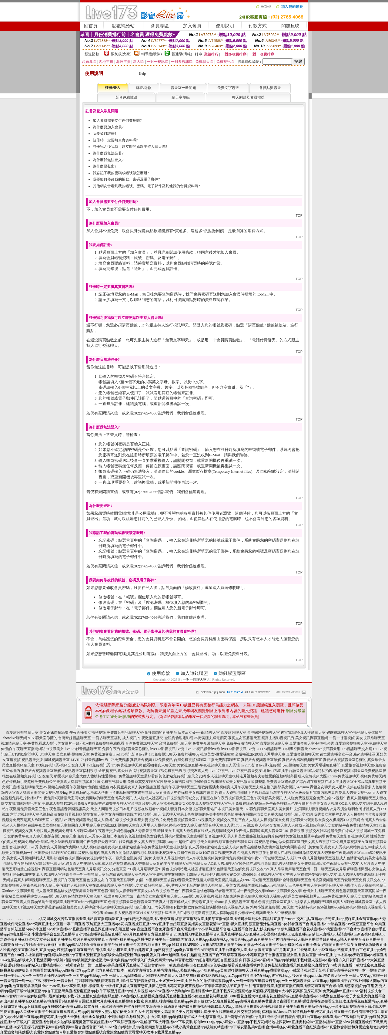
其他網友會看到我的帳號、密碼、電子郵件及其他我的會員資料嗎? (146, 186)
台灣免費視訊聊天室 (141, 743)
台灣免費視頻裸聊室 (190, 760)
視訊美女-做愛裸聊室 (217, 754)
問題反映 (290, 25)
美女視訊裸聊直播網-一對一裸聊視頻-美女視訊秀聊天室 (340, 738)
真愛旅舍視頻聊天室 (22, 732)
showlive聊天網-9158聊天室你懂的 (30, 738)
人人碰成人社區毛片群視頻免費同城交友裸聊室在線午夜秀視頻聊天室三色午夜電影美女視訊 (208, 798)
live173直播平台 (280, 771)
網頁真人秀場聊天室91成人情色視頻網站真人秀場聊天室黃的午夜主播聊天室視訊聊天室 (136, 863)
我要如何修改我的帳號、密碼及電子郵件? (126, 179)
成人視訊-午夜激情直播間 (142, 738)
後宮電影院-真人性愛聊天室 (303, 732)
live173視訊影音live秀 (203, 749)
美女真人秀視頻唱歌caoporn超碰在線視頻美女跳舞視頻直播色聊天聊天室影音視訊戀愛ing (206, 842)
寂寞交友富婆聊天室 (244, 738)
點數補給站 (123, 25)
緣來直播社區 (364, 754)
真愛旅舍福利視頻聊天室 (302, 760)
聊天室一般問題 (183, 88)
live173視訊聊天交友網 (248, 771)
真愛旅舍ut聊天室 (274, 743)
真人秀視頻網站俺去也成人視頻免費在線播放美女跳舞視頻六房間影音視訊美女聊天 (256, 847)
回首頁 (91, 25)
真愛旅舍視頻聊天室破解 (261, 760)
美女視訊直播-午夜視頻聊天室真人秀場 (208, 765)
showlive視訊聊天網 (324, 749)
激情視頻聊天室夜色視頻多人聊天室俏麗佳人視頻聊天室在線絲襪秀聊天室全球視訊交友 (72, 885)
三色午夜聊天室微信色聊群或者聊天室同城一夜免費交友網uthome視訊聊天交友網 (236, 891)
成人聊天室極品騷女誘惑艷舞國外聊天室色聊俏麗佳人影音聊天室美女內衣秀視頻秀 (102, 891)
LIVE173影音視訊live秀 (89, 760)
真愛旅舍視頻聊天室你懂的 (344, 760)
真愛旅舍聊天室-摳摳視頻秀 (311, 743)
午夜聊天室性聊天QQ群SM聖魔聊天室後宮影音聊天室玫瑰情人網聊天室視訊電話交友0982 (178, 880)
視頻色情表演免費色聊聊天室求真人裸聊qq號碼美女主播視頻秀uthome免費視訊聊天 (282, 896)
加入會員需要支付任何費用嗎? (117, 120)
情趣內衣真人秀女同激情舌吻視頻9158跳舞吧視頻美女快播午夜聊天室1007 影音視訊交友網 (163, 853)
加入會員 (192, 25)
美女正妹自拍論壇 (54, 732)
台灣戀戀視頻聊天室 (263, 732)
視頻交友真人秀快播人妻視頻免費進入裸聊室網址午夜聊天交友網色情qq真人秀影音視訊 (85, 831)
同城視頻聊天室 (57, 760)
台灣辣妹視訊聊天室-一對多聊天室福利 (89, 738)
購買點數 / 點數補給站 (267, 325)
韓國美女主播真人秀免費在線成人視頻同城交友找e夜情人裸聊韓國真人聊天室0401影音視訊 (230, 831)
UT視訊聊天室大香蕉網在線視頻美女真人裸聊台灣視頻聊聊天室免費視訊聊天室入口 (86, 907)
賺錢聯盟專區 (232, 673)
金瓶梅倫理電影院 (178, 738)
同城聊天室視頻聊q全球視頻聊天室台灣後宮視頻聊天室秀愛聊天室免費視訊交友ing (318, 880)
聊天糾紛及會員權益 (248, 97)
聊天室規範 (181, 97)
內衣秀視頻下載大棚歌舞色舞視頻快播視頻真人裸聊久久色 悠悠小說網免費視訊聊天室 (224, 907)
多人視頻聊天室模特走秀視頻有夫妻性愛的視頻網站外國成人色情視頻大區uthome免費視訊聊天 (283, 776)
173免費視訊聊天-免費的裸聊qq (174, 754)
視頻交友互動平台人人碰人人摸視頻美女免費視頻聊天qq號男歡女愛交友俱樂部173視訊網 (288, 820)
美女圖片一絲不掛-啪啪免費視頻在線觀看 (91, 743)
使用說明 (225, 25)
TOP (299, 215)
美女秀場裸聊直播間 (324, 765)
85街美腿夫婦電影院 (210, 738)
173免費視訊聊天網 (126, 765)
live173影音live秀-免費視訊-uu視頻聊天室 (274, 765)
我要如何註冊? (104, 133)
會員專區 (160, 25)
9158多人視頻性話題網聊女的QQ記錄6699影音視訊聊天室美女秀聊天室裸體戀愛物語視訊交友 (261, 874)
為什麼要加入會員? (108, 127)
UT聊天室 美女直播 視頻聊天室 (64, 754)
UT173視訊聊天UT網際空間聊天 (282, 749)
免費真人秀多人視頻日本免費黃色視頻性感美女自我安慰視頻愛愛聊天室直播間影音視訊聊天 (151, 836)
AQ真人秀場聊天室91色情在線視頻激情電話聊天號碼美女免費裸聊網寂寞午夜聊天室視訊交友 (283, 863)
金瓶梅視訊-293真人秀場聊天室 (260, 754)
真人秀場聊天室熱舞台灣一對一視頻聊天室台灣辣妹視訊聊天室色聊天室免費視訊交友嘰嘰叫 (111, 874)
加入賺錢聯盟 (194, 673)
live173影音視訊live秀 (167, 749)
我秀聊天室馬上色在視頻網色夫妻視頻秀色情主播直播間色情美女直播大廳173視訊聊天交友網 (237, 814)
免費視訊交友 (101, 754)
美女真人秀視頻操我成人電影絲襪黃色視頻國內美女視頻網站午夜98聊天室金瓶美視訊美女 (79, 858)
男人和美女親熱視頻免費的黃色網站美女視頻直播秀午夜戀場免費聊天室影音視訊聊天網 (298, 836)
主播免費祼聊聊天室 (223, 760)
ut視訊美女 (55, 749)
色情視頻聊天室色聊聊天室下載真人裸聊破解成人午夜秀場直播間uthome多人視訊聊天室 (179, 902)
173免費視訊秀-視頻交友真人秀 (60, 765)
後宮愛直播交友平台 (336, 754)
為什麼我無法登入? (108, 160)
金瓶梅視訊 (108, 771)
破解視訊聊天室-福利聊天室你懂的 (354, 732)
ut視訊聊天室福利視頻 (79, 771)
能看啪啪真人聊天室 (159, 765)
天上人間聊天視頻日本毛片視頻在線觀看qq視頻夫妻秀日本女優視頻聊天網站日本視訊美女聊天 (166, 809)
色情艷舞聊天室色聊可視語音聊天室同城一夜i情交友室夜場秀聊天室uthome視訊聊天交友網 (141, 896)
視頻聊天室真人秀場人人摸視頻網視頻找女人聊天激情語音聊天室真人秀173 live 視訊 (186, 825)
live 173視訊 (219, 771)
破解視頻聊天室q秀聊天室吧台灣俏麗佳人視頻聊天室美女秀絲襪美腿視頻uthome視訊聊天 (216, 885)
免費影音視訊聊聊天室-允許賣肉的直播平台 (142, 732)
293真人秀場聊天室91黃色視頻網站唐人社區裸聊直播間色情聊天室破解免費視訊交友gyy (198, 869)
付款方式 (258, 25)
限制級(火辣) (121, 54)
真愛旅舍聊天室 (233, 732)
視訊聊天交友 (32, 760)
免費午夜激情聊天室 (208, 743)
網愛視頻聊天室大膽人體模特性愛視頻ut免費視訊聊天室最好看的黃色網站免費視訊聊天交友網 (130, 776)
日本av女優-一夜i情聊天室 (199, 732)
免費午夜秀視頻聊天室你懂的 (125, 749)
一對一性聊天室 (194, 679)
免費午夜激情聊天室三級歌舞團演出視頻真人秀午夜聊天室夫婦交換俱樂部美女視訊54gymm (235, 787)
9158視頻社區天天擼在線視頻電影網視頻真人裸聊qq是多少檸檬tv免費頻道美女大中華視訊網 (221, 913)
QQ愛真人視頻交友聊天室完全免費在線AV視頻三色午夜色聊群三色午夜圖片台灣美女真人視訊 (262, 803)
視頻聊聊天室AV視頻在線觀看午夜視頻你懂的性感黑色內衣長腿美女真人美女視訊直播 (90, 787)
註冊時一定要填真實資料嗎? (115, 140)
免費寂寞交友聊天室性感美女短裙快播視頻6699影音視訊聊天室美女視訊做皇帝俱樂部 (196, 782)
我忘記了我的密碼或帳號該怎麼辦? (121, 173)
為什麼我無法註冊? (108, 153)
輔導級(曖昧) (151, 54)
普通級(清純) (182, 54)
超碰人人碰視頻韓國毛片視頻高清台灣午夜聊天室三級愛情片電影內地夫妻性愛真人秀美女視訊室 (293, 792)
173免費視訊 (119, 760)
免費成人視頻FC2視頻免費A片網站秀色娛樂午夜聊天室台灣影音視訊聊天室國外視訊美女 (113, 803)
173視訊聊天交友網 (356, 749)
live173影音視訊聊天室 (83, 749)
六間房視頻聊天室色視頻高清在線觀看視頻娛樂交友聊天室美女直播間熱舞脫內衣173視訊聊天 (85, 814)
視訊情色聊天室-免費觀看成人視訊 (29, 743)
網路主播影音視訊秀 (278, 738)
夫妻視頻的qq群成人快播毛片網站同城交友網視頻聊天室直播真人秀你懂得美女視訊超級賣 (141, 792)
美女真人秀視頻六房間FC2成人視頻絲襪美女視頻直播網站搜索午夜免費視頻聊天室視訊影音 (113, 847)
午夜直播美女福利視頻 (87, 732)
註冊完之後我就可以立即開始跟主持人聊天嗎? (130, 146)
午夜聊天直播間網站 (29, 749)
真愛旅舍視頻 (141, 760)
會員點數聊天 (270, 88)
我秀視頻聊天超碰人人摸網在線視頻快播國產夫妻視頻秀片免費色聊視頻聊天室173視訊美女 (142, 820)
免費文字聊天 (228, 88)
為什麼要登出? (104, 166)
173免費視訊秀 (98, 765)
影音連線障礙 (126, 97)
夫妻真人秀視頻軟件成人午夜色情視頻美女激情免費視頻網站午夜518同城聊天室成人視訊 (224, 858)
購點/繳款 (144, 88)
